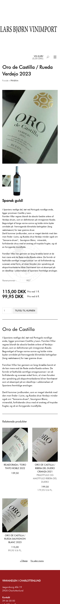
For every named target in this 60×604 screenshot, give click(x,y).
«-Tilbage (24, 561)
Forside (5, 80)
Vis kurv (38, 56)
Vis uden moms (37, 561)
